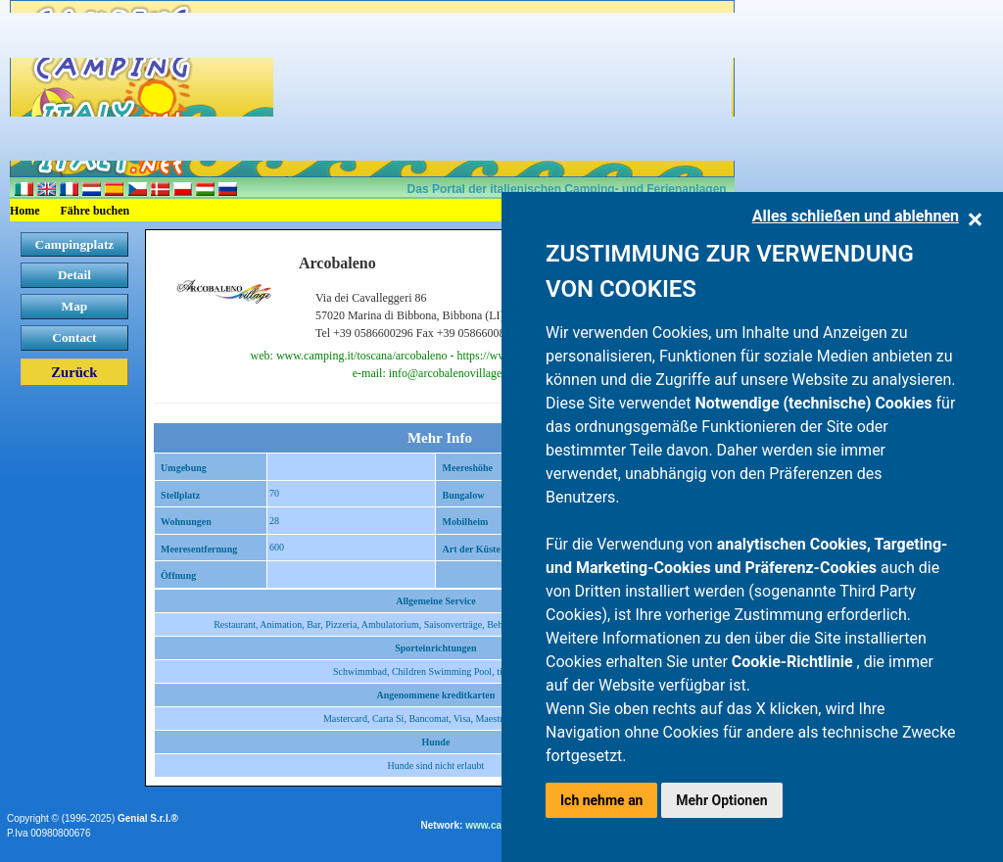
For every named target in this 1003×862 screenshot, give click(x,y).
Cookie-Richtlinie (794, 661)
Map (75, 306)
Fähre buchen (95, 210)
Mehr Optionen (721, 800)
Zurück (74, 372)
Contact (74, 337)
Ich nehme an (601, 800)
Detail (74, 274)
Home (25, 210)
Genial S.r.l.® (148, 818)
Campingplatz (75, 244)
